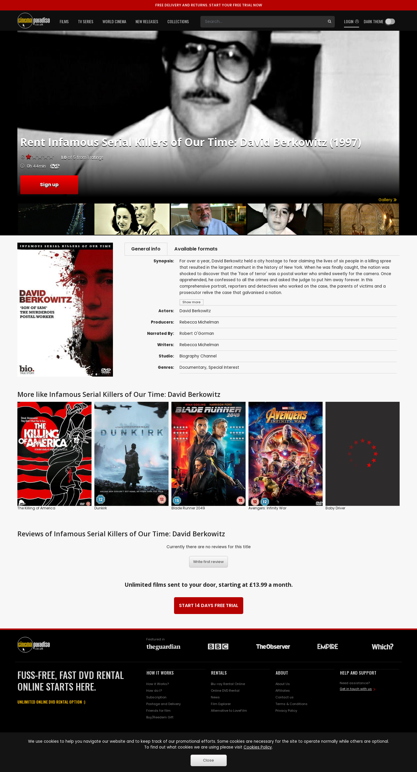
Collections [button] (178, 21)
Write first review (208, 561)
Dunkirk (100, 508)
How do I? (154, 690)
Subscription (156, 697)
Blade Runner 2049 (188, 508)
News (215, 697)
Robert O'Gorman (197, 334)
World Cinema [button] (114, 21)
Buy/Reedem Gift (159, 717)
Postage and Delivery (163, 704)
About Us (282, 684)
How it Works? (157, 684)
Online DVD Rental (225, 690)
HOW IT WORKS (160, 672)
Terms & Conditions (291, 704)
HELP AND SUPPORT (358, 672)
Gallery (387, 200)
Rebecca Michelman (199, 323)
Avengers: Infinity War (267, 508)
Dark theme (373, 21)
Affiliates (282, 690)
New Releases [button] (147, 21)
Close (208, 760)
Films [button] (64, 21)
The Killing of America (36, 508)
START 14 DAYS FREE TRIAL (208, 605)
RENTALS (219, 672)
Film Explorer (221, 704)
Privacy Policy (286, 710)
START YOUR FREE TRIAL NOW (208, 5)
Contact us (284, 697)
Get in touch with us (356, 688)
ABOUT (282, 672)
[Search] (262, 22)
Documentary (193, 368)
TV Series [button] (85, 21)
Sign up (49, 184)
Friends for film (158, 710)
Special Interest (224, 368)
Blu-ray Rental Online (228, 684)
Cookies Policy (258, 747)
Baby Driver (335, 508)
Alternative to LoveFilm (229, 710)
